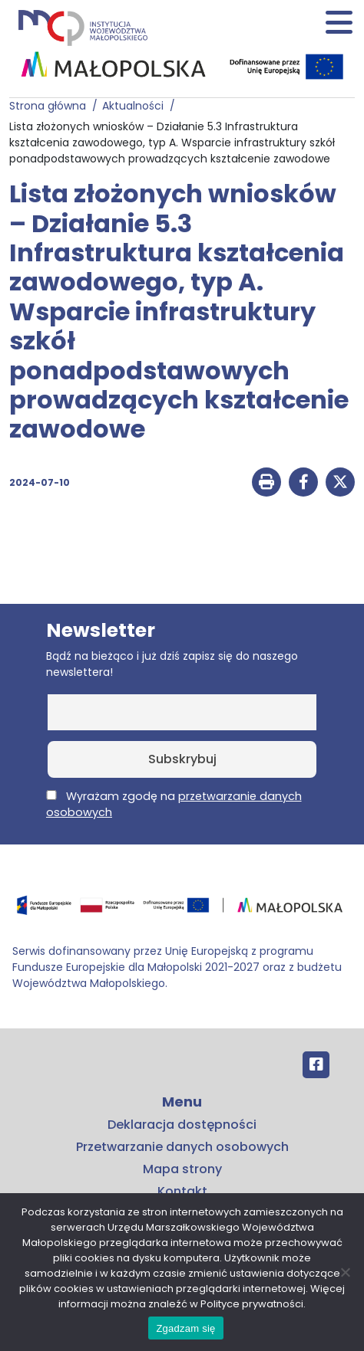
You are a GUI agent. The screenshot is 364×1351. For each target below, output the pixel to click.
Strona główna (50, 105)
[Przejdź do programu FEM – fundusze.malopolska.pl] (182, 910)
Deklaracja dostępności (182, 1124)
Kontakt (182, 1191)
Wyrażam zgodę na (174, 804)
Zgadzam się (185, 1328)
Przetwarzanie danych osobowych (182, 1147)
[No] (344, 1272)
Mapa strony (182, 1169)
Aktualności (136, 105)
